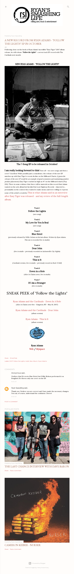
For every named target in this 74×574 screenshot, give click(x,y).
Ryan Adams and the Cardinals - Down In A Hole (37, 301)
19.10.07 (14, 381)
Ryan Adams (42, 361)
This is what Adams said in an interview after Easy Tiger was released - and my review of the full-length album (36, 196)
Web (31, 349)
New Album (34, 361)
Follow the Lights (19, 361)
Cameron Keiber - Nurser (23, 545)
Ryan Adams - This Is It (37, 319)
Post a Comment (11, 401)
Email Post (13, 358)
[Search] (68, 6)
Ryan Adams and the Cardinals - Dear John (37, 310)
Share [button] (6, 358)
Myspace (40, 349)
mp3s (27, 361)
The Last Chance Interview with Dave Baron (37, 466)
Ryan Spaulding (17, 388)
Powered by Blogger (37, 563)
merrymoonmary (43, 567)
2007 (11, 361)
